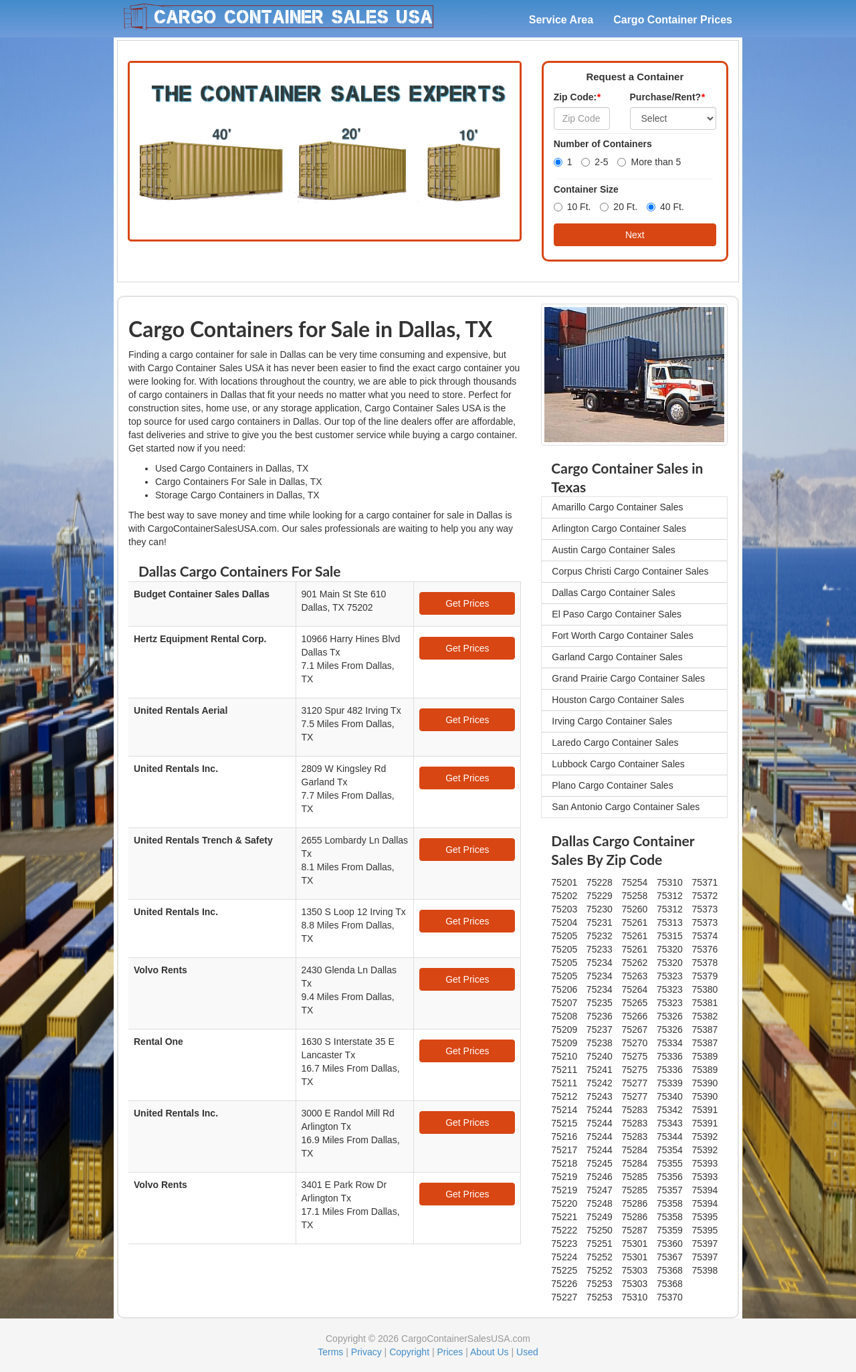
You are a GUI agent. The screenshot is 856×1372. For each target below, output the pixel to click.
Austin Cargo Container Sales (613, 550)
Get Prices (467, 603)
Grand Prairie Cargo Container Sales (628, 678)
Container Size (586, 189)
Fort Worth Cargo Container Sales (622, 635)
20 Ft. (618, 206)
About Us (489, 1352)
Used (527, 1352)
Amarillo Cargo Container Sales (617, 507)
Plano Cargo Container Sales (612, 785)
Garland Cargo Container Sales (617, 657)
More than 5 (649, 162)
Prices (450, 1352)
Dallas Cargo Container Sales (613, 592)
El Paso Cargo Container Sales (616, 614)
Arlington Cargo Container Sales (619, 528)
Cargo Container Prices (672, 19)
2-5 (594, 162)
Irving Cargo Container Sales (612, 721)
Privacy (366, 1352)
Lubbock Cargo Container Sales (618, 764)
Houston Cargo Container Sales (618, 699)
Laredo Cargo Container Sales (615, 742)
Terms (330, 1352)
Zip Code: (577, 97)
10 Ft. (572, 206)
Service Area (561, 19)
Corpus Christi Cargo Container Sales (630, 571)
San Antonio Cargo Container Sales (626, 806)
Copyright (409, 1352)
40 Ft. (665, 206)
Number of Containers (603, 143)
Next (635, 234)
